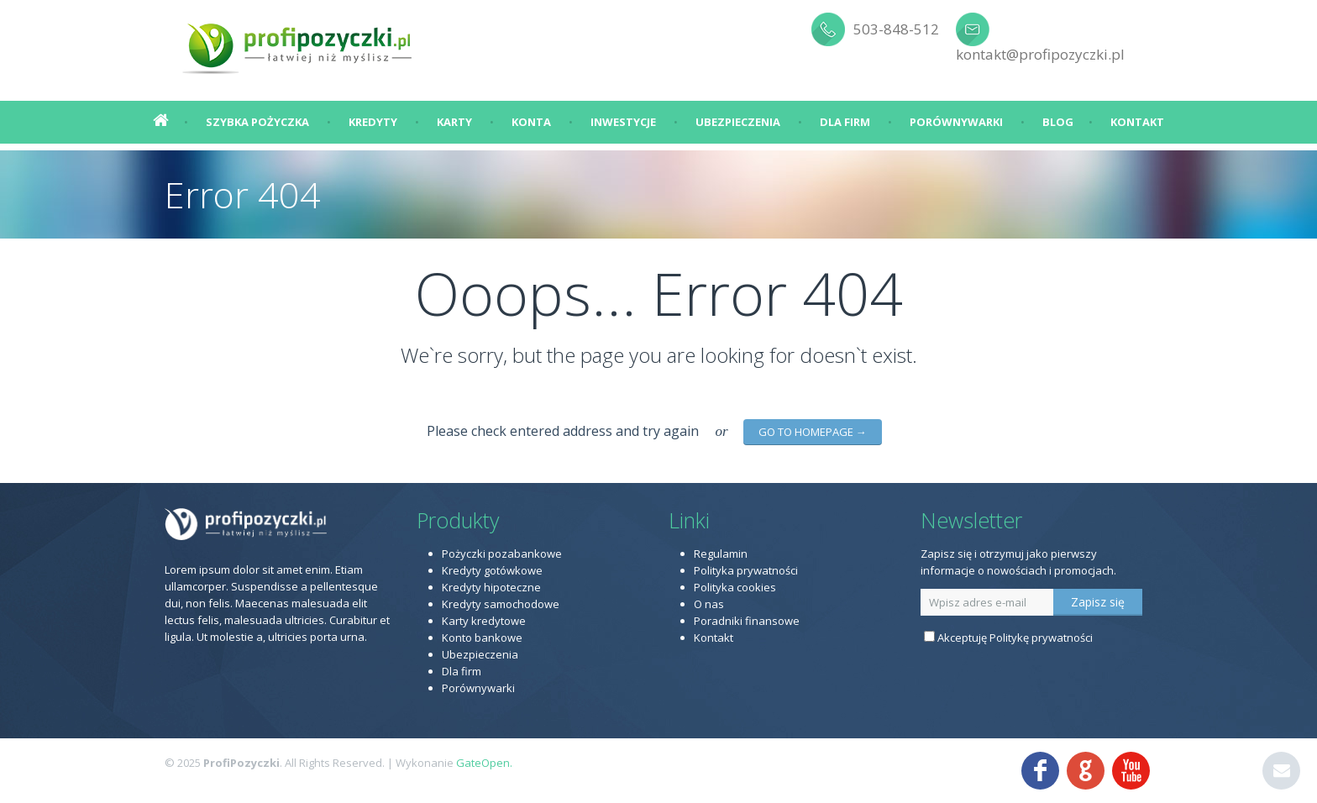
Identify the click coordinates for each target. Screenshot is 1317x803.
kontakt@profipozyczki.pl (1040, 54)
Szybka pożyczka (257, 121)
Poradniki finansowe (747, 620)
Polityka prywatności (746, 570)
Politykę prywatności (1041, 637)
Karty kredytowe (484, 620)
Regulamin (721, 553)
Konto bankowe (482, 637)
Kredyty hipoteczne (491, 587)
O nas (709, 603)
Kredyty (373, 121)
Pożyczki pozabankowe (502, 553)
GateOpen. (484, 762)
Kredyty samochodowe (500, 603)
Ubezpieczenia (737, 121)
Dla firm (845, 121)
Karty (454, 121)
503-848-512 (896, 29)
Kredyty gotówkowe (492, 570)
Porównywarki (956, 121)
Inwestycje (623, 121)
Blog (1057, 121)
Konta (531, 121)
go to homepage (812, 431)
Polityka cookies (735, 587)
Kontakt (1137, 121)
